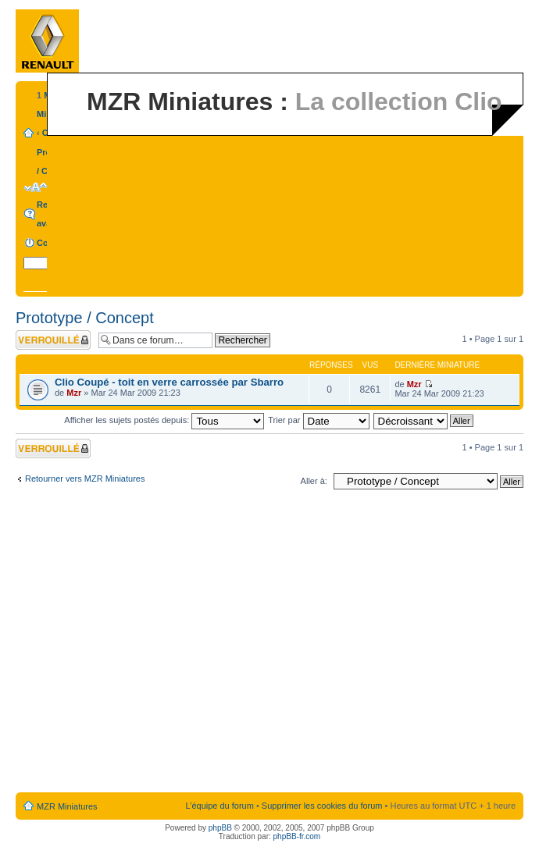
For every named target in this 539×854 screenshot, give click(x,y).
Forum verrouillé (53, 340)
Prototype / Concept (85, 317)
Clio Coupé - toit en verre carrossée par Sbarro (169, 382)
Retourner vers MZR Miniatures (85, 478)
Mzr (73, 392)
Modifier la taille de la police (35, 187)
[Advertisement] (146, 644)
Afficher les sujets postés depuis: (164, 420)
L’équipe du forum (219, 805)
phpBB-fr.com (297, 836)
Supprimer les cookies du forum (322, 805)
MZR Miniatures (67, 806)
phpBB (220, 828)
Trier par (318, 420)
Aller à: (314, 481)
